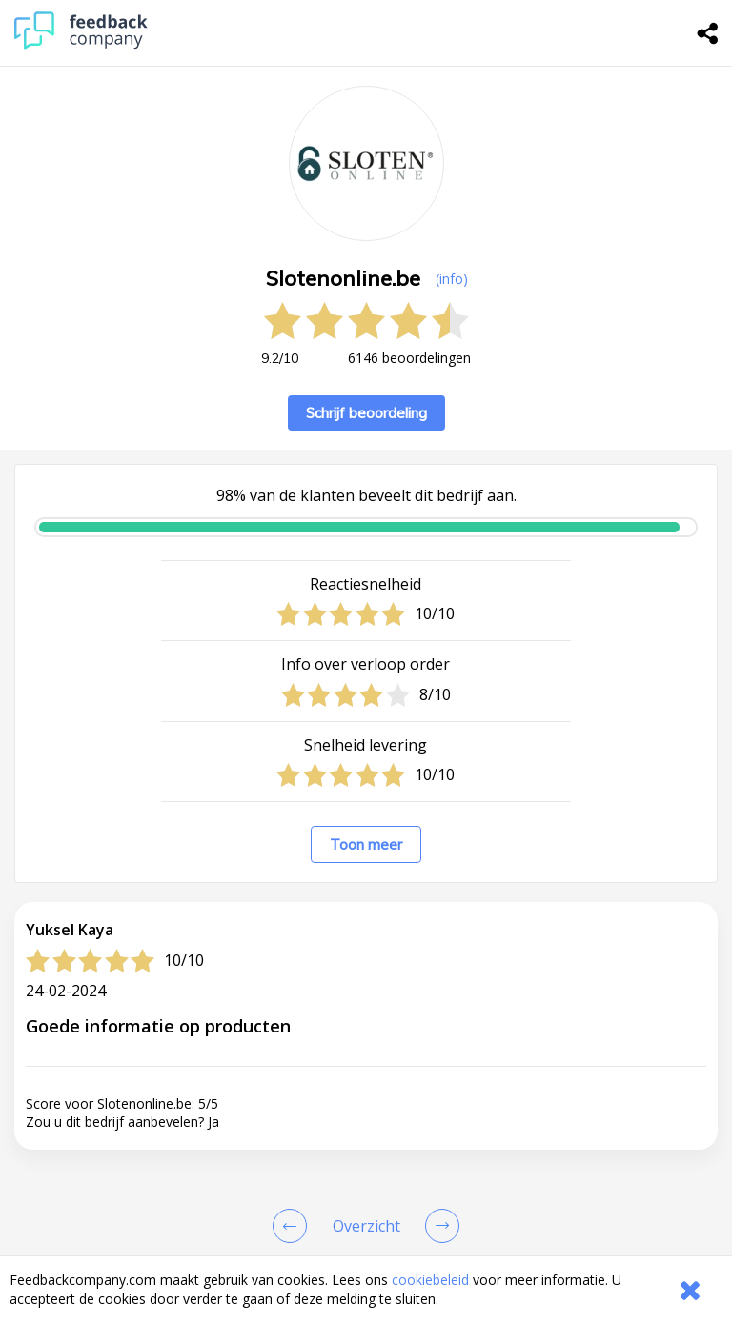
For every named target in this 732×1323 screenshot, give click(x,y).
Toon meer (366, 844)
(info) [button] (452, 279)
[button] (366, 1245)
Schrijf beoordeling (366, 413)
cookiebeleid (430, 1280)
